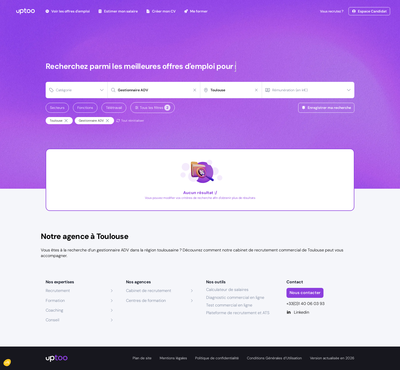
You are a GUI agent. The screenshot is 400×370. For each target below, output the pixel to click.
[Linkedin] (320, 312)
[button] (11, 361)
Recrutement (58, 290)
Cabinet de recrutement (148, 290)
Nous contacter (305, 292)
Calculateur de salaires (227, 289)
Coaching (54, 310)
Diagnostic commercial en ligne (235, 297)
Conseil (52, 320)
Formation (55, 300)
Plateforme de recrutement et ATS (237, 312)
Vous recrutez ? (331, 11)
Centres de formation (146, 300)
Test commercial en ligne (229, 305)
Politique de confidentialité (217, 358)
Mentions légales (173, 358)
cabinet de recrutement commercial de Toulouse (278, 250)
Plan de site (142, 358)
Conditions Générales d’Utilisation (274, 358)
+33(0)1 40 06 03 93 (305, 303)
